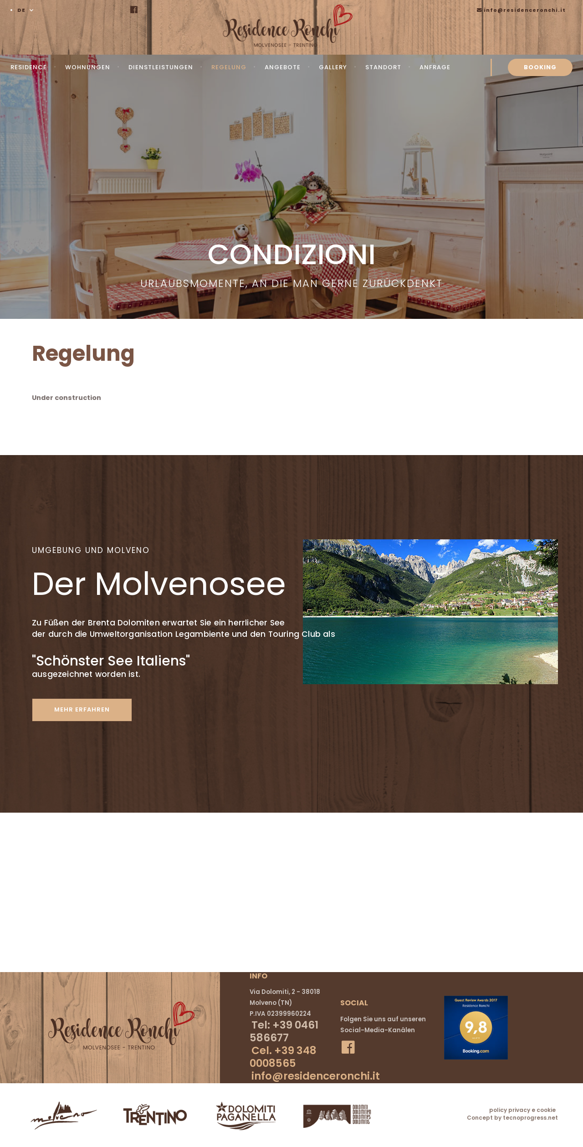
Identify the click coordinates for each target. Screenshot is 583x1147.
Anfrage (434, 67)
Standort (383, 67)
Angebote (283, 67)
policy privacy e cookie (522, 1109)
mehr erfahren (85, 709)
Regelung (228, 67)
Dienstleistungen (160, 67)
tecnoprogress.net (530, 1117)
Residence (28, 67)
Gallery (333, 67)
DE (21, 10)
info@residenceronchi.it (521, 10)
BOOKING (540, 67)
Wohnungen (87, 67)
